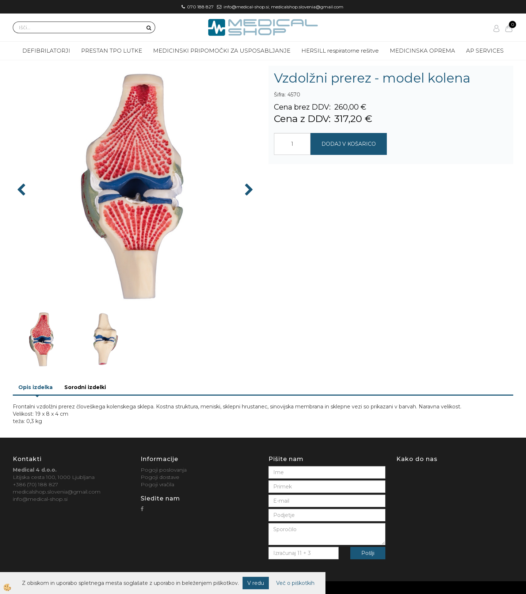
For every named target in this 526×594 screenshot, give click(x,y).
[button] (248, 190)
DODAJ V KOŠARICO (348, 144)
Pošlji (367, 553)
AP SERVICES (485, 50)
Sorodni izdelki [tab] (85, 387)
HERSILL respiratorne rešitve (340, 50)
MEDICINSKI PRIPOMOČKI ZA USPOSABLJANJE (221, 50)
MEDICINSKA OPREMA (422, 50)
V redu (255, 583)
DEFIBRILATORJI (46, 50)
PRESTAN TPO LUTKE (111, 50)
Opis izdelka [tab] (35, 387)
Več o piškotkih (295, 583)
